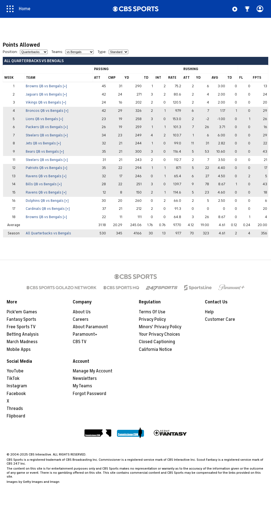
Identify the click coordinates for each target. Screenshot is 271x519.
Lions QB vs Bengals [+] (44, 119)
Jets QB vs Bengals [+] (43, 143)
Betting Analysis (23, 334)
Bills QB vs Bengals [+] (44, 184)
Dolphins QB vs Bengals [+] (47, 200)
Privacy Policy (152, 319)
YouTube (15, 371)
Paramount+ (85, 334)
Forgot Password (89, 393)
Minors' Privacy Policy (160, 327)
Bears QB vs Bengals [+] (45, 151)
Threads (15, 408)
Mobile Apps (19, 349)
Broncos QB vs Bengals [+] (47, 110)
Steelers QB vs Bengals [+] (47, 135)
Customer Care (220, 319)
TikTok (13, 378)
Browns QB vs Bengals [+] (46, 86)
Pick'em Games (22, 312)
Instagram (17, 386)
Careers (80, 319)
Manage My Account (92, 371)
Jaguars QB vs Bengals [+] (46, 94)
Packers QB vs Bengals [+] (47, 127)
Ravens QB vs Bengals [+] (46, 176)
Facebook (16, 393)
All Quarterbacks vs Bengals (48, 233)
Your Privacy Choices (159, 334)
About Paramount (90, 327)
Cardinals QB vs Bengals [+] (48, 208)
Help (209, 312)
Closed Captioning (157, 342)
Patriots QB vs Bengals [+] (46, 168)
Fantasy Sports (21, 319)
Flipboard (16, 416)
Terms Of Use (152, 312)
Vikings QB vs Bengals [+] (46, 102)
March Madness (22, 342)
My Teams (82, 386)
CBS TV (80, 342)
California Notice (155, 349)
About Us (82, 312)
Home (24, 9)
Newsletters (85, 378)
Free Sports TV (21, 327)
